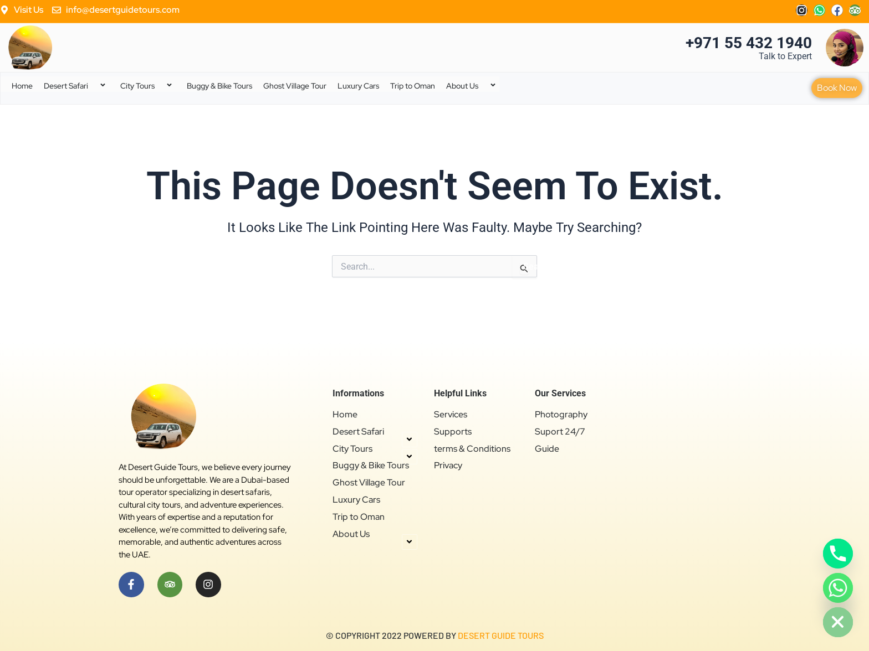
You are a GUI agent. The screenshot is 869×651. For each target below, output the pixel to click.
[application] (92, 86)
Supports (453, 431)
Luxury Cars (358, 86)
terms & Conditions (472, 448)
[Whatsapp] (838, 588)
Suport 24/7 (560, 431)
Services (450, 414)
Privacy (448, 465)
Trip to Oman (412, 86)
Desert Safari (76, 86)
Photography (561, 414)
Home (22, 86)
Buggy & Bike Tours (219, 86)
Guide (547, 448)
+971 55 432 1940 (749, 43)
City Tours (148, 86)
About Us (472, 86)
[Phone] (838, 554)
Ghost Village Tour (294, 86)
